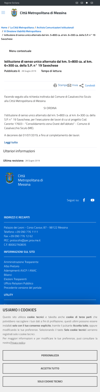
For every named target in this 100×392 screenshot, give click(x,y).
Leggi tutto (11, 142)
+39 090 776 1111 (26, 232)
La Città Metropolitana (22, 27)
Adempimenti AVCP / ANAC (20, 270)
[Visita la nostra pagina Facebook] (84, 200)
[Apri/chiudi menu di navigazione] (3, 12)
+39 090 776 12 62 (21, 236)
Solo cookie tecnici (50, 381)
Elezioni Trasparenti (15, 279)
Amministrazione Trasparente (21, 262)
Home (4, 27)
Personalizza (50, 355)
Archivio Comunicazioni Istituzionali (55, 27)
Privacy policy (17, 343)
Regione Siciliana (11, 2)
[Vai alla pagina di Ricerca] (93, 13)
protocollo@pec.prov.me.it (25, 240)
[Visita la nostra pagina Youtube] (92, 200)
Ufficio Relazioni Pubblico (18, 283)
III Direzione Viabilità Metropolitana (22, 31)
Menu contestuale (20, 51)
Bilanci (8, 275)
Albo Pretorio (11, 266)
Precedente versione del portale (22, 287)
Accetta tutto (50, 368)
